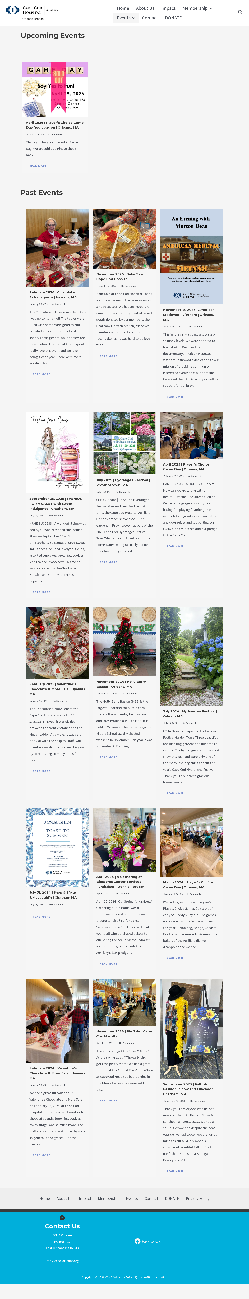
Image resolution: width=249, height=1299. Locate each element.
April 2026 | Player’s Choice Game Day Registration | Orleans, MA (55, 127)
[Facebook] (147, 1256)
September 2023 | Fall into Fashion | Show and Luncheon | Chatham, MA (191, 1104)
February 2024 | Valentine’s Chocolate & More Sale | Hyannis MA (55, 1088)
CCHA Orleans (84, 13)
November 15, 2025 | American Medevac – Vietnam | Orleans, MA (188, 319)
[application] (198, 6)
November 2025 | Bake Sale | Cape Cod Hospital (123, 282)
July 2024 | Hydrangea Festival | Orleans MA (187, 724)
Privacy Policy (189, 1213)
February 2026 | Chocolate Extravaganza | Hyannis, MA (57, 302)
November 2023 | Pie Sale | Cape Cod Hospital (123, 1049)
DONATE (142, 20)
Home (121, 6)
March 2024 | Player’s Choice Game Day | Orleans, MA (187, 897)
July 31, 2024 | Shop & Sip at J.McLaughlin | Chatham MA (57, 907)
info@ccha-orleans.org (62, 1276)
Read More (38, 171)
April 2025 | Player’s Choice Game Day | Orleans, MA (185, 474)
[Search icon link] (240, 13)
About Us (140, 6)
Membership (185, 6)
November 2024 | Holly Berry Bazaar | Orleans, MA (121, 696)
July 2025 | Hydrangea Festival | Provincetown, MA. (122, 490)
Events (213, 6)
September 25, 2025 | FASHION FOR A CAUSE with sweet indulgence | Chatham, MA (56, 511)
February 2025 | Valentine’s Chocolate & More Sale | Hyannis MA (55, 699)
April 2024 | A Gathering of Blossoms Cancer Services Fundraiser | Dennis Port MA (123, 894)
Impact (160, 6)
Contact (123, 20)
